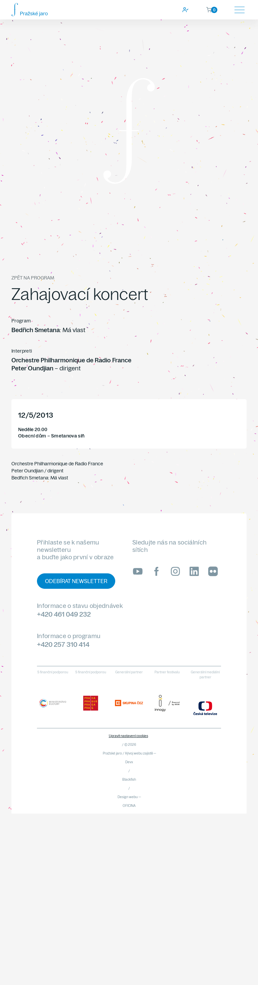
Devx (129, 762)
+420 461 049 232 (64, 614)
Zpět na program (32, 278)
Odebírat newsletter (76, 581)
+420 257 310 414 (63, 644)
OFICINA (129, 805)
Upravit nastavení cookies (128, 736)
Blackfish (129, 779)
